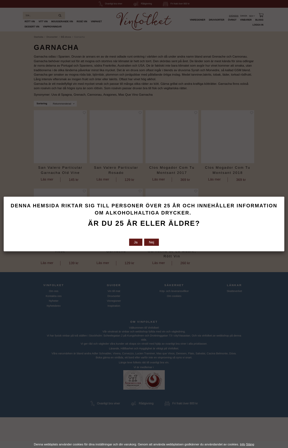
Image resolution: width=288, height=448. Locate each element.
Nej (151, 242)
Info (242, 444)
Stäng (250, 444)
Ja (136, 242)
